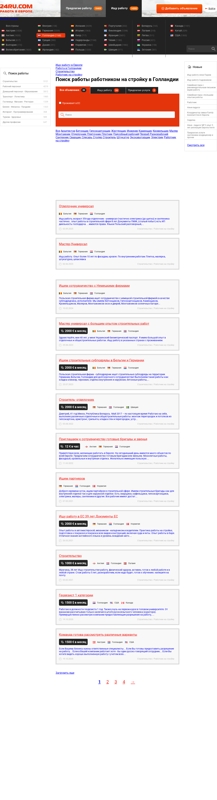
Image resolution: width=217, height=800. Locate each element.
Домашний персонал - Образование (20, 91)
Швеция (115, 49)
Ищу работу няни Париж (199, 75)
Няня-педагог (193, 107)
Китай (181, 30)
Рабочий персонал (12, 86)
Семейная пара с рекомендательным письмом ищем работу (201, 87)
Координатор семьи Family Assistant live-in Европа (200, 113)
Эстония (149, 49)
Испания (83, 25)
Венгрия (49, 25)
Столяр (98, 137)
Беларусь (150, 25)
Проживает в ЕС (69, 103)
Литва (148, 35)
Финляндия (118, 30)
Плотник (107, 134)
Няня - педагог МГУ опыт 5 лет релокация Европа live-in (201, 126)
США (181, 35)
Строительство (10, 81)
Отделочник (79, 134)
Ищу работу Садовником (199, 80)
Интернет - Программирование (18, 112)
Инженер (132, 131)
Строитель (109, 137)
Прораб (145, 134)
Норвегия (84, 44)
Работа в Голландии (68, 68)
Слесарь (87, 137)
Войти (212, 8)
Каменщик (145, 131)
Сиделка (191, 120)
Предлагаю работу (83, 8)
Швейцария (118, 44)
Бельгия (13, 40)
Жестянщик (118, 131)
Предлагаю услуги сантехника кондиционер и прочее (200, 135)
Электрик (157, 137)
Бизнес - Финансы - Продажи (16, 107)
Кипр (80, 35)
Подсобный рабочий (126, 134)
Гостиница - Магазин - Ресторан (18, 102)
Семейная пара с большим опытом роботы (200, 96)
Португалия (117, 25)
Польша (83, 49)
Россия (148, 40)
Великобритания (18, 49)
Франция (116, 35)
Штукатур (123, 137)
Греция (49, 40)
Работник (191, 102)
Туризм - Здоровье (12, 117)
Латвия (148, 30)
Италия (82, 30)
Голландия (51, 35)
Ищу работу (124, 8)
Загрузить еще (65, 672)
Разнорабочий (159, 134)
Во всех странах (9, 18)
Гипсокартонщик (100, 131)
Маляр (173, 131)
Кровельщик (161, 131)
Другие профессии (12, 122)
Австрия (14, 30)
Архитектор (68, 131)
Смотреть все (195, 145)
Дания (48, 44)
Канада (182, 25)
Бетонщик (82, 131)
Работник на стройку (69, 74)
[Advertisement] (117, 169)
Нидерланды (85, 40)
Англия (13, 35)
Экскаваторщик (140, 137)
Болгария (14, 44)
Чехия (115, 40)
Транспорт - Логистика (14, 96)
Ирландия (50, 49)
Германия (51, 30)
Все (58, 131)
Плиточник (94, 134)
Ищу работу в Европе (69, 65)
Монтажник (63, 134)
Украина (149, 44)
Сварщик (76, 137)
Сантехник (63, 137)
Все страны (12, 25)
